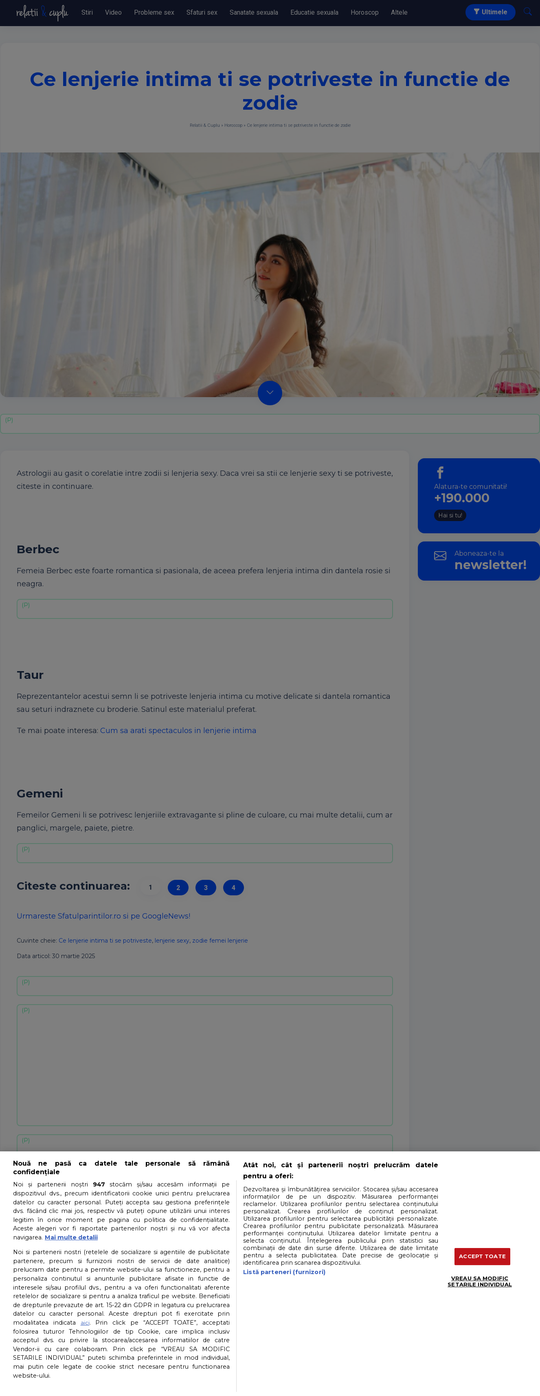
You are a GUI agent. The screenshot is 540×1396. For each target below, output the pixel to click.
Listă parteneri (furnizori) (284, 1272)
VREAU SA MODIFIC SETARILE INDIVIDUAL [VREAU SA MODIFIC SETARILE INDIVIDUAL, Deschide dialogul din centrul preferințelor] (479, 1281)
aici (85, 1322)
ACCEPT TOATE (482, 1256)
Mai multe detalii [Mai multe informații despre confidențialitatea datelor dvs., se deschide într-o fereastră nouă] (71, 1237)
